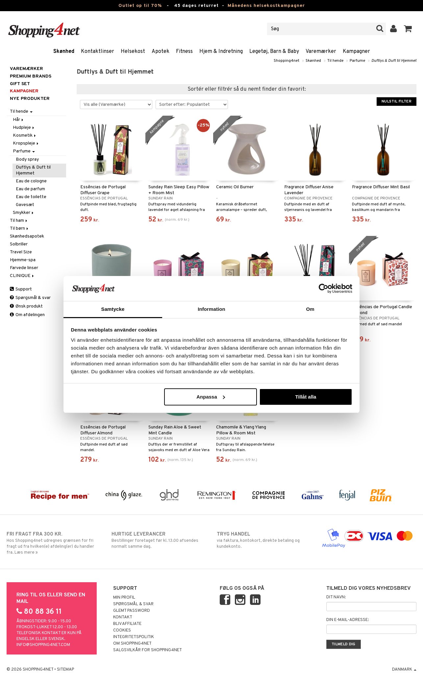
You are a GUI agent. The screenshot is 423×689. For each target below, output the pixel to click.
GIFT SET (20, 84)
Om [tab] (310, 309)
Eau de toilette (31, 197)
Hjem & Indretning (221, 51)
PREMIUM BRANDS (30, 76)
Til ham (19, 220)
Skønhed (63, 51)
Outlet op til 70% (140, 6)
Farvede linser (24, 268)
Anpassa (210, 397)
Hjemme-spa (23, 260)
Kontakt (122, 617)
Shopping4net (286, 60)
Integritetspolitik (133, 637)
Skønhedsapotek (27, 236)
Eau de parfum (30, 189)
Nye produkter (30, 99)
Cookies (122, 630)
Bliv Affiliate (127, 624)
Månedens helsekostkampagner (266, 6)
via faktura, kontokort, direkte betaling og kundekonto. (264, 540)
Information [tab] (211, 309)
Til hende (335, 60)
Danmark (404, 669)
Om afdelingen (27, 315)
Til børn (19, 228)
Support (21, 289)
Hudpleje (24, 127)
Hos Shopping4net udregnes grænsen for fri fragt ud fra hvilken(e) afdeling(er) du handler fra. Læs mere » (54, 543)
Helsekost (133, 51)
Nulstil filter (396, 101)
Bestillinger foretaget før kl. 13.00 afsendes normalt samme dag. (159, 540)
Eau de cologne (31, 181)
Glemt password (131, 610)
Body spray (27, 159)
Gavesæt (25, 205)
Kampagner (356, 51)
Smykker (24, 213)
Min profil (124, 597)
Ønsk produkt (26, 306)
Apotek (160, 51)
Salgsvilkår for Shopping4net (147, 650)
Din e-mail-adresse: (347, 620)
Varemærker (321, 51)
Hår (18, 120)
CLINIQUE (22, 276)
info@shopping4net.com (43, 645)
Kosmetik (25, 135)
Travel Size (21, 252)
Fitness (184, 51)
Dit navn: (336, 597)
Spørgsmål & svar (30, 298)
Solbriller (19, 244)
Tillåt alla (305, 397)
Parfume (357, 60)
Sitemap (65, 669)
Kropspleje (26, 143)
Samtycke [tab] (113, 309)
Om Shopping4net (132, 643)
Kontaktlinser (97, 51)
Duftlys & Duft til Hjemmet (393, 60)
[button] (408, 29)
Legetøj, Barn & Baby (274, 51)
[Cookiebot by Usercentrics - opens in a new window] (323, 288)
